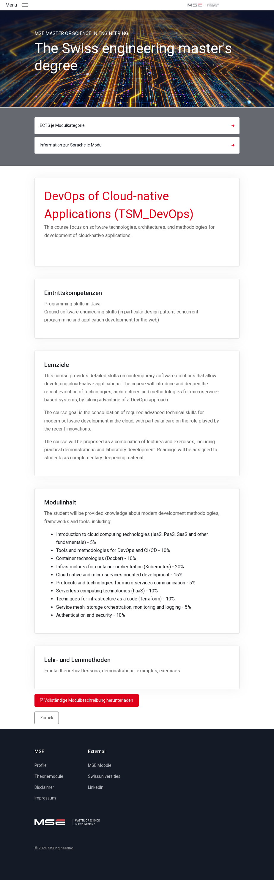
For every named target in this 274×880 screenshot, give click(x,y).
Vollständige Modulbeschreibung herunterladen (86, 700)
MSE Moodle (99, 765)
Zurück (46, 717)
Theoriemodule (48, 776)
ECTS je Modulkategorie (138, 125)
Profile (40, 765)
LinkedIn (95, 787)
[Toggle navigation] (37, 4)
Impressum (45, 798)
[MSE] (203, 5)
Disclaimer (44, 787)
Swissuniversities (104, 776)
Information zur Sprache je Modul (138, 145)
